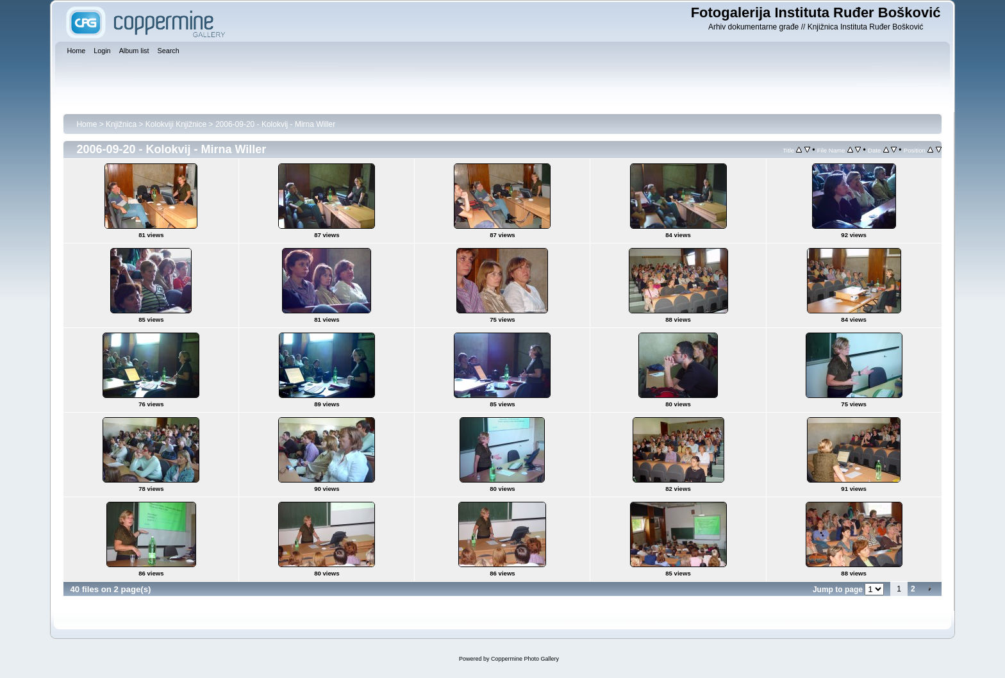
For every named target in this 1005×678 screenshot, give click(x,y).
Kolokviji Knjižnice (175, 124)
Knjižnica (121, 124)
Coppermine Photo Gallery (525, 659)
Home (86, 124)
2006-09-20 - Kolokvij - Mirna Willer (275, 124)
